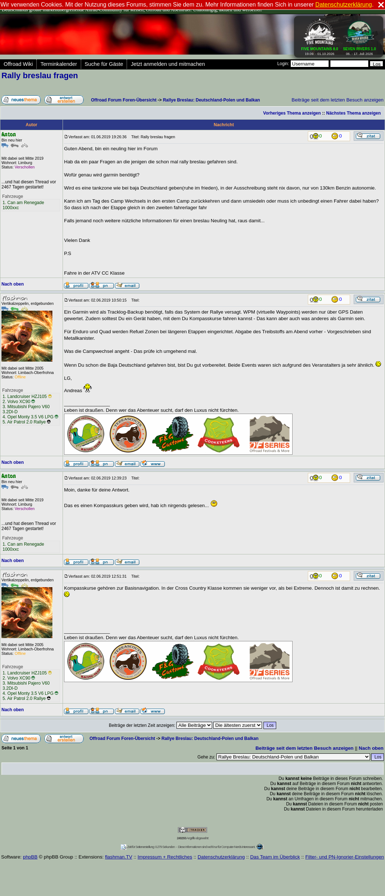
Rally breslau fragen (39, 75)
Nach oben (12, 284)
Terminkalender (58, 64)
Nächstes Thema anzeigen (353, 113)
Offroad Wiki (18, 64)
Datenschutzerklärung (221, 857)
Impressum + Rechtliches (165, 857)
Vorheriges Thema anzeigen (292, 113)
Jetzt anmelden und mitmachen (168, 64)
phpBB (30, 857)
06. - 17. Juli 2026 (359, 50)
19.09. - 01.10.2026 (319, 50)
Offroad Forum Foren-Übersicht (123, 100)
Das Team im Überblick (275, 857)
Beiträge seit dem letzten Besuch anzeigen (337, 100)
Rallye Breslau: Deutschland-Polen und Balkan (211, 100)
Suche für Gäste (104, 64)
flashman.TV (118, 857)
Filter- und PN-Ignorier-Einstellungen (344, 857)
